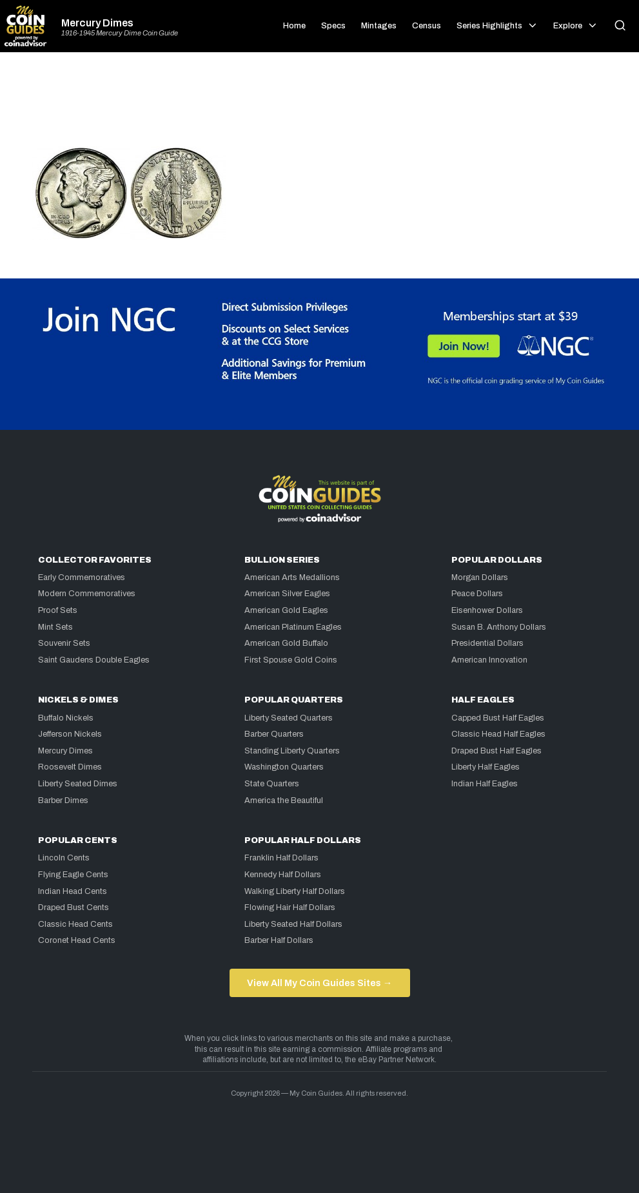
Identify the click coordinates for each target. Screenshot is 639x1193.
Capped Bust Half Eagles (497, 718)
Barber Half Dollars (278, 940)
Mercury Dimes (97, 23)
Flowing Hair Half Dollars (289, 907)
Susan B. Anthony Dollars (498, 627)
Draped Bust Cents (73, 907)
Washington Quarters (284, 766)
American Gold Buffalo (286, 643)
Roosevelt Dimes (70, 766)
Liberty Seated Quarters (288, 718)
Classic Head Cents (75, 924)
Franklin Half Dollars (281, 857)
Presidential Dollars (487, 643)
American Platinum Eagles (293, 627)
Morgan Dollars (479, 577)
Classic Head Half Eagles (498, 734)
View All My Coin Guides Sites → (319, 983)
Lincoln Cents (64, 857)
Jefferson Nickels (70, 734)
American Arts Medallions (292, 577)
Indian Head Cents (72, 891)
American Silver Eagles (287, 593)
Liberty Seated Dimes (77, 783)
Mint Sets (55, 627)
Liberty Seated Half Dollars (293, 924)
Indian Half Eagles (484, 783)
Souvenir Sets (64, 643)
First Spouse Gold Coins (290, 659)
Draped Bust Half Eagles (496, 750)
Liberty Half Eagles (485, 766)
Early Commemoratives (81, 577)
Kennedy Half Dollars (282, 874)
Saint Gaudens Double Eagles (94, 659)
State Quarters (271, 783)
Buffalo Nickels (65, 718)
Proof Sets (57, 610)
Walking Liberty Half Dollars (294, 891)
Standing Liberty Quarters (292, 750)
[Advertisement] (320, 104)
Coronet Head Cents (76, 940)
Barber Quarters (274, 734)
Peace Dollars (477, 593)
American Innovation (489, 659)
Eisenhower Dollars (487, 610)
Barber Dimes (63, 800)
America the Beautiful (283, 800)
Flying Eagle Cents (73, 874)
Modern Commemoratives (86, 593)
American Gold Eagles (286, 610)
